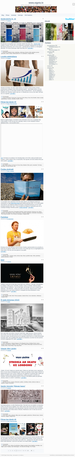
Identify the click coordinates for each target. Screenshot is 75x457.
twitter (50, 79)
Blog (3, 15)
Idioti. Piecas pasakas (17, 295)
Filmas (7, 15)
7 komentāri (5, 163)
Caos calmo (5, 415)
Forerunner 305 (20, 97)
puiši (31, 165)
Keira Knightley (31, 445)
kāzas (13, 212)
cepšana (11, 255)
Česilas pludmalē (7, 169)
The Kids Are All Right (24, 446)
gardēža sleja (29, 255)
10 (27, 450)
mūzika (8, 301)
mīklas (50, 73)
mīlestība (14, 98)
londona (13, 381)
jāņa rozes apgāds (22, 415)
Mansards (17, 381)
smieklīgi (26, 381)
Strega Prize (12, 416)
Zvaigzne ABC (31, 53)
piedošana (29, 212)
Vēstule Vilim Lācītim (8, 349)
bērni (8, 255)
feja (3, 295)
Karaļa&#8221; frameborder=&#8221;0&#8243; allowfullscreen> (21, 140)
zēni (15, 166)
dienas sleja (19, 255)
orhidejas (51, 74)
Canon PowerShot (7, 97)
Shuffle (17, 98)
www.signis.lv (15, 455)
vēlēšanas (39, 295)
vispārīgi (9, 58)
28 (31, 450)
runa (21, 157)
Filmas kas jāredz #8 (8, 419)
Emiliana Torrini (32, 343)
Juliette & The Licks (16, 344)
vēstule (7, 383)
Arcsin (72, 455)
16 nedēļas (51, 56)
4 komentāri (5, 294)
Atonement (11, 211)
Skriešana (71, 32)
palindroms (29, 415)
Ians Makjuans (8, 212)
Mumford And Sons (37, 344)
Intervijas (20, 15)
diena (15, 255)
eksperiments (52, 57)
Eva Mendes (17, 445)
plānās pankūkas (5, 256)
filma (10, 415)
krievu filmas (18, 212)
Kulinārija (13, 15)
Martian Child (26, 165)
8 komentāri (5, 210)
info (50, 53)
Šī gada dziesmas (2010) (10, 300)
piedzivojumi (52, 59)
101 (50, 69)
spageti (7, 416)
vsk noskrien (52, 64)
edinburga (22, 52)
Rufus (6, 345)
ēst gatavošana (10, 218)
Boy (3, 165)
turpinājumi (24, 53)
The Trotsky (32, 446)
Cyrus (9, 445)
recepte (11, 256)
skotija (10, 53)
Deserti (59, 32)
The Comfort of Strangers (16, 213)
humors (8, 381)
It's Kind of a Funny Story (17, 165)
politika (50, 77)
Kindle (38, 97)
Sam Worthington (15, 446)
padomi (51, 75)
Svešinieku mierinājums (37, 212)
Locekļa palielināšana (9, 57)
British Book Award (15, 203)
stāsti (50, 78)
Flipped (22, 445)
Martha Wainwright (28, 344)
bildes (50, 70)
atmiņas (4, 255)
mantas (9, 98)
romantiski (34, 165)
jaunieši (26, 445)
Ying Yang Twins (17, 345)
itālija (17, 415)
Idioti (2, 260)
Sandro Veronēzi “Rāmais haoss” (13, 386)
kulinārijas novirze (53, 46)
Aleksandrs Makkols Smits (8, 52)
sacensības (52, 61)
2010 (4, 343)
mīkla (34, 255)
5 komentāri (5, 254)
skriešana (51, 62)
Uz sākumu (21, 455)
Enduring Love (35, 211)
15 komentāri (6, 96)
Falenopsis (54, 32)
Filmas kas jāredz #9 (8, 102)
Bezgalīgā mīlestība (18, 211)
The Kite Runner (9, 166)
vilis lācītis (11, 383)
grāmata (34, 52)
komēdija (38, 445)
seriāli (7, 53)
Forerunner (13, 97)
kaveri (22, 344)
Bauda (48, 32)
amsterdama (5, 211)
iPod (29, 97)
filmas (8, 103)
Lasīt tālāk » (30, 48)
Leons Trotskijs (7, 446)
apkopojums (8, 343)
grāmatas (9, 20)
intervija (51, 71)
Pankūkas (4, 217)
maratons (49, 55)
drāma (6, 165)
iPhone (26, 97)
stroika (29, 381)
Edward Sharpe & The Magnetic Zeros (20, 343)
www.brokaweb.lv (59, 455)
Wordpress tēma (66, 455)
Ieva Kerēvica (8, 344)
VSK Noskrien (28, 15)
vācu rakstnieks (32, 295)
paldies (21, 381)
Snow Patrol (11, 345)
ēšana (24, 255)
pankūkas (38, 255)
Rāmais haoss (36, 415)
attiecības (17, 52)
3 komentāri (5, 51)
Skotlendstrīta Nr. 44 (8, 19)
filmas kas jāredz (13, 103)
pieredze (51, 60)
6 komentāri (5, 342)
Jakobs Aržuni (25, 295)
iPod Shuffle (33, 97)
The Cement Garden (5, 213)
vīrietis (21, 98)
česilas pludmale (27, 211)
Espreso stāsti (37, 43)
